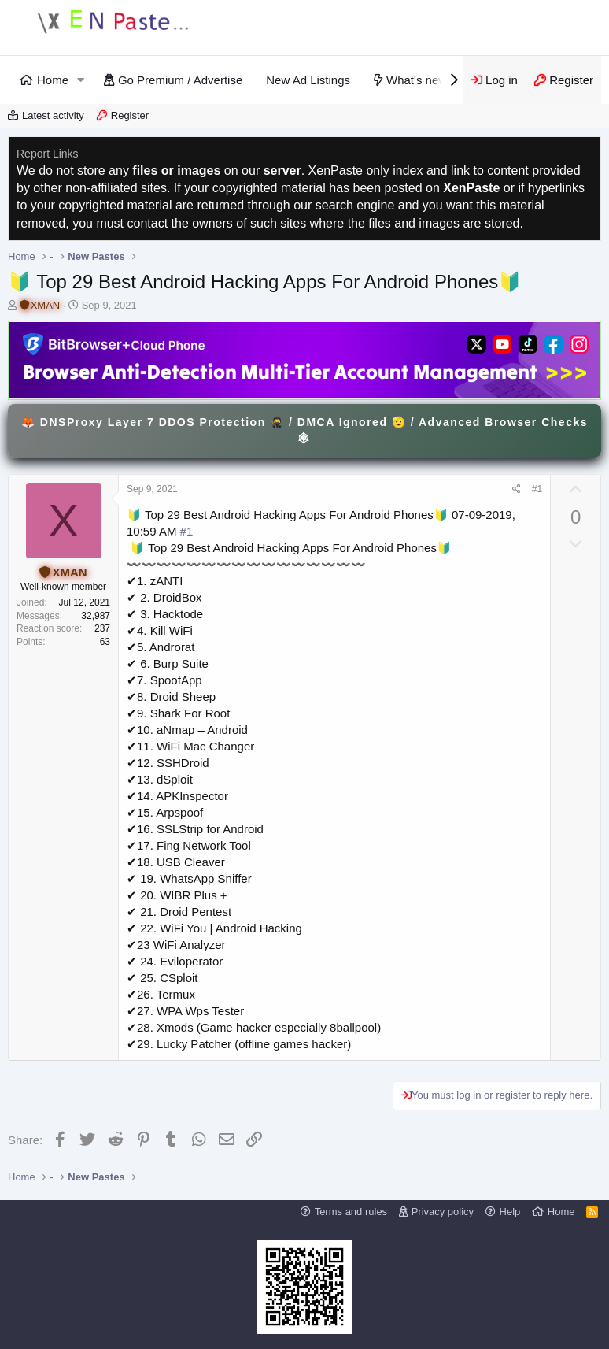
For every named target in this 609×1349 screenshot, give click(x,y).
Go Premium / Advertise (180, 80)
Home (52, 80)
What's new (416, 80)
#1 (537, 489)
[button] (81, 80)
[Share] (516, 489)
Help (510, 1211)
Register (130, 115)
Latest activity (53, 115)
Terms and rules (351, 1211)
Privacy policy (443, 1211)
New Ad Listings (308, 80)
